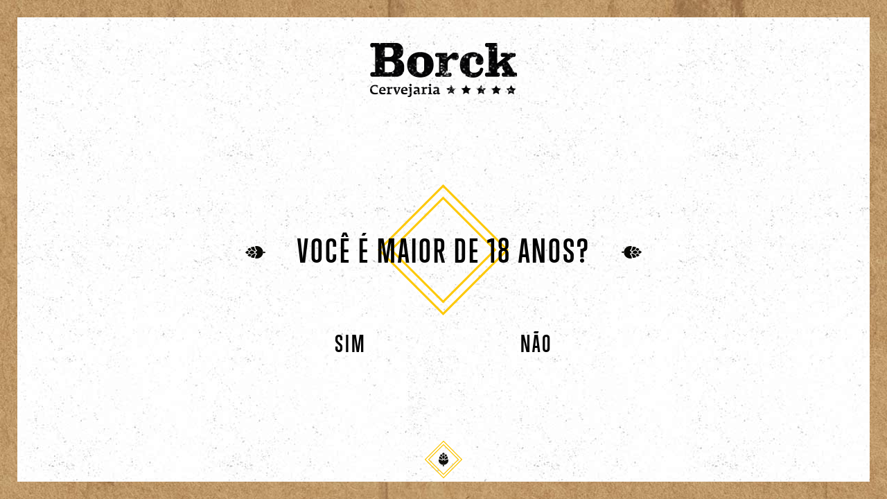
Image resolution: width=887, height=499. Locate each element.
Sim (351, 345)
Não (536, 345)
